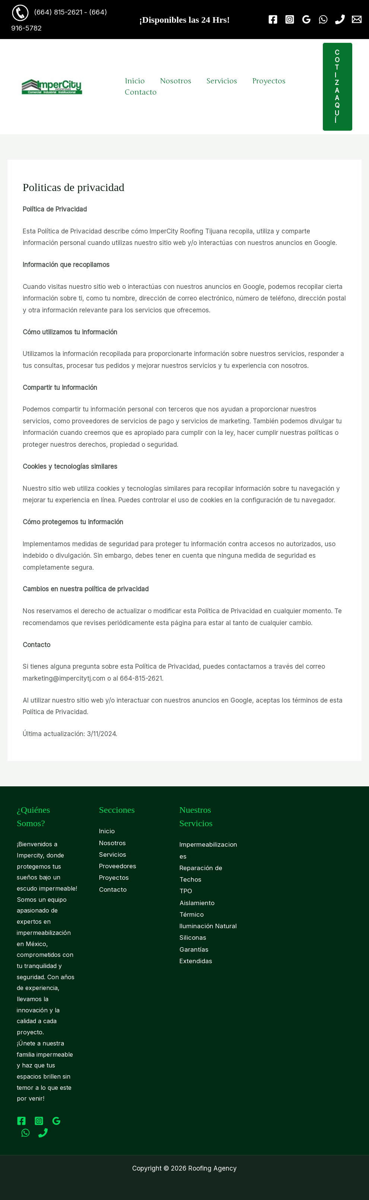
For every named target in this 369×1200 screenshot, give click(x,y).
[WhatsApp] (323, 19)
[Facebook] (273, 19)
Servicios (221, 81)
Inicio (135, 81)
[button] (342, 87)
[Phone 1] (340, 19)
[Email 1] (357, 19)
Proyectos (269, 81)
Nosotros (175, 81)
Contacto (141, 92)
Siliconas (192, 938)
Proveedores (118, 866)
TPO (185, 891)
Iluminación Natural (208, 926)
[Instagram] (290, 19)
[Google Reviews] (306, 19)
